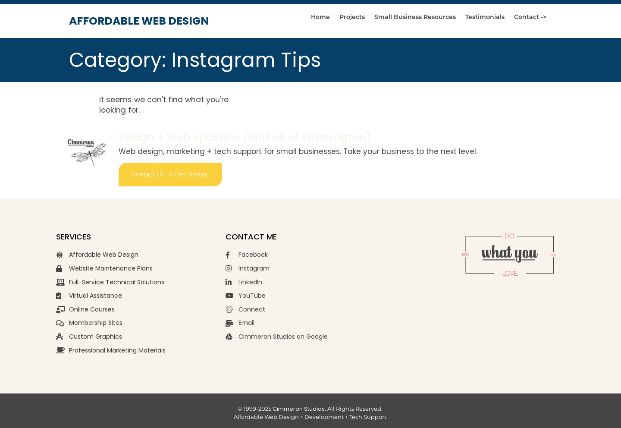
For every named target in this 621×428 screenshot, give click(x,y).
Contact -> (530, 17)
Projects (352, 17)
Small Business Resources (415, 17)
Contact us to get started (170, 174)
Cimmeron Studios (299, 409)
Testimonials (485, 17)
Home (320, 17)
